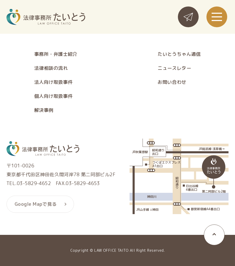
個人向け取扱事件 (53, 96)
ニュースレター (174, 68)
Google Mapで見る (36, 205)
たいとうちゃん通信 (179, 54)
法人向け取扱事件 (53, 82)
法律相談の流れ (51, 68)
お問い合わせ (172, 82)
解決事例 (43, 110)
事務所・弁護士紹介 (55, 54)
